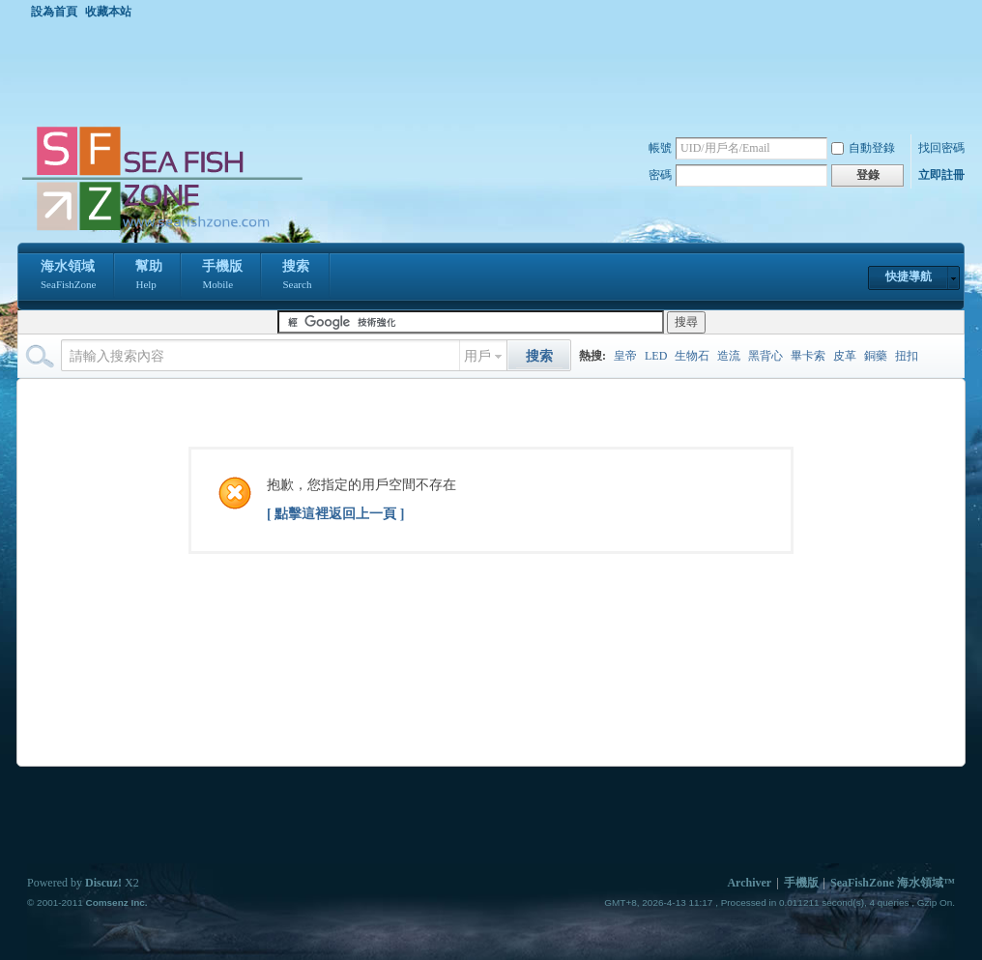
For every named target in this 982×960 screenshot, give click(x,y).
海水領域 (68, 276)
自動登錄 (863, 148)
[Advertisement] (496, 71)
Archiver (749, 882)
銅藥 (875, 356)
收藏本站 (108, 11)
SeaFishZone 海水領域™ (892, 882)
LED (656, 356)
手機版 (222, 276)
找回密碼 (941, 148)
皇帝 (625, 356)
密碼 (660, 175)
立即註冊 (941, 175)
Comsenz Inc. (116, 902)
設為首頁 (54, 11)
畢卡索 (808, 356)
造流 (728, 356)
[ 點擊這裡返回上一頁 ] (335, 514)
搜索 (296, 276)
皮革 (844, 356)
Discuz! (103, 882)
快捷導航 (908, 276)
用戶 (477, 356)
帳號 (660, 148)
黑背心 (765, 356)
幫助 (148, 276)
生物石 (692, 356)
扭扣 (906, 356)
